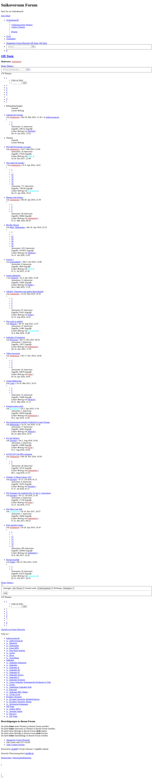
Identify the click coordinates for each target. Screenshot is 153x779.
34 (12, 179)
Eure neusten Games (14, 525)
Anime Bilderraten (14, 381)
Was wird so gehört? (14, 321)
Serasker (13, 440)
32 (12, 174)
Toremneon (32, 191)
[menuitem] (21, 25)
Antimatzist (16, 61)
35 (12, 181)
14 (12, 544)
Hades (30, 285)
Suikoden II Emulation (15, 337)
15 (12, 546)
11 (12, 537)
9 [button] (6, 99)
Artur (30, 374)
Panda (12, 562)
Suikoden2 (32, 553)
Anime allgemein (13, 275)
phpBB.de (29, 753)
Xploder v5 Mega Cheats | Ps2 (18, 477)
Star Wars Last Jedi (14, 509)
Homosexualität (12, 560)
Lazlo (12, 383)
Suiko (30, 156)
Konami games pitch (14, 406)
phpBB (14, 749)
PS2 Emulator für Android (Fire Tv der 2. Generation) (28, 493)
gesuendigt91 (15, 262)
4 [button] (6, 92)
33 (12, 177)
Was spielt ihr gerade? (15, 163)
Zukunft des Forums (14, 115)
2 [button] (6, 87)
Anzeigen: (14, 588)
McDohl (31, 131)
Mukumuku (14, 424)
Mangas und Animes (14, 197)
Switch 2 (9, 259)
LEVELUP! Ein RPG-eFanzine (19, 454)
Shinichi (31, 253)
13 (12, 541)
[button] (6, 78)
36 (12, 184)
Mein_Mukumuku (17, 227)
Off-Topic (7, 56)
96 (12, 246)
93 (12, 239)
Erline (30, 315)
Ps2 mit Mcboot (12, 438)
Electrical (14, 340)
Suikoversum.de (52, 117)
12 (12, 539)
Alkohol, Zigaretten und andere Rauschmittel (24, 291)
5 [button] (6, 94)
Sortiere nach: (39, 588)
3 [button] (6, 90)
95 (12, 243)
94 (12, 241)
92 (12, 237)
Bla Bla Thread (12, 225)
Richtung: (64, 588)
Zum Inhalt (5, 16)
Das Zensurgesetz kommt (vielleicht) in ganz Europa (28, 422)
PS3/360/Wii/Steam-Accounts (18, 147)
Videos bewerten (13, 353)
